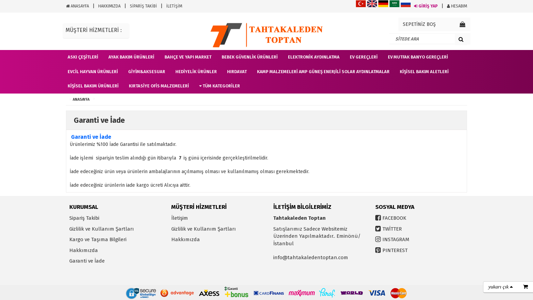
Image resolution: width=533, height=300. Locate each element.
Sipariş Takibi (84, 218)
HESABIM (457, 6)
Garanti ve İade (87, 261)
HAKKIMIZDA (109, 6)
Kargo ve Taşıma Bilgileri (97, 239)
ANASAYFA (77, 6)
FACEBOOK (394, 218)
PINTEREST (395, 250)
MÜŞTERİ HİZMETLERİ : (94, 30)
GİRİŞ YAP (426, 6)
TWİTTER (392, 229)
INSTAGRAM (395, 239)
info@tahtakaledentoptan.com (310, 257)
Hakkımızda (83, 250)
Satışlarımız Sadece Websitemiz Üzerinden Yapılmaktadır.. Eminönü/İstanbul (317, 236)
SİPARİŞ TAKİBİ (143, 6)
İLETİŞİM (174, 6)
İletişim (179, 218)
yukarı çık (500, 286)
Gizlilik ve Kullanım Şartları (101, 229)
